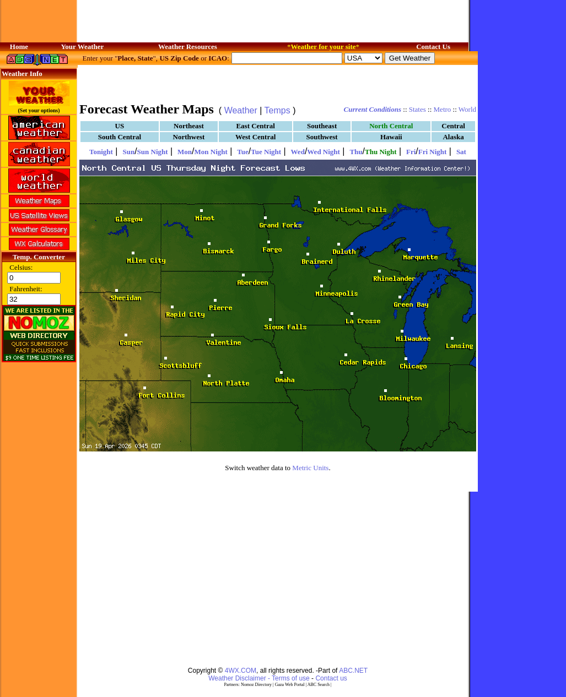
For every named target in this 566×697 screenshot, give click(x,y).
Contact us (331, 678)
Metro (442, 109)
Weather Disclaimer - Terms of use (259, 678)
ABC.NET (353, 670)
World (467, 109)
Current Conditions (372, 109)
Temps (277, 110)
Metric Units (310, 468)
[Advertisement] (278, 82)
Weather (240, 110)
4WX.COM (240, 670)
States (417, 109)
